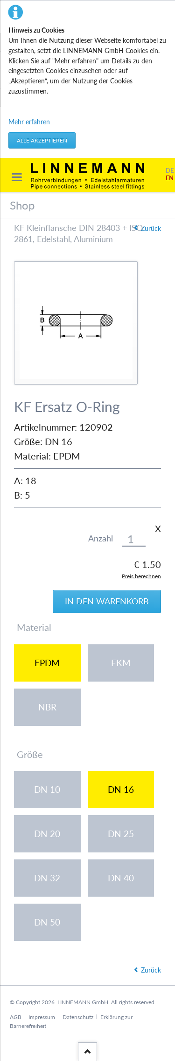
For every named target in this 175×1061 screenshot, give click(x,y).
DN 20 (47, 833)
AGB (15, 1017)
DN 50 (47, 922)
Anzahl (100, 538)
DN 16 (121, 789)
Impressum (41, 1017)
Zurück (151, 228)
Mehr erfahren (29, 122)
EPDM (47, 662)
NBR (47, 707)
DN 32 (47, 877)
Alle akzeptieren (42, 140)
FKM (121, 662)
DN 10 (47, 789)
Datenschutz (78, 1017)
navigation (17, 177)
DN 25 (121, 833)
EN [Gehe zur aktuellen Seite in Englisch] (170, 178)
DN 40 (121, 877)
